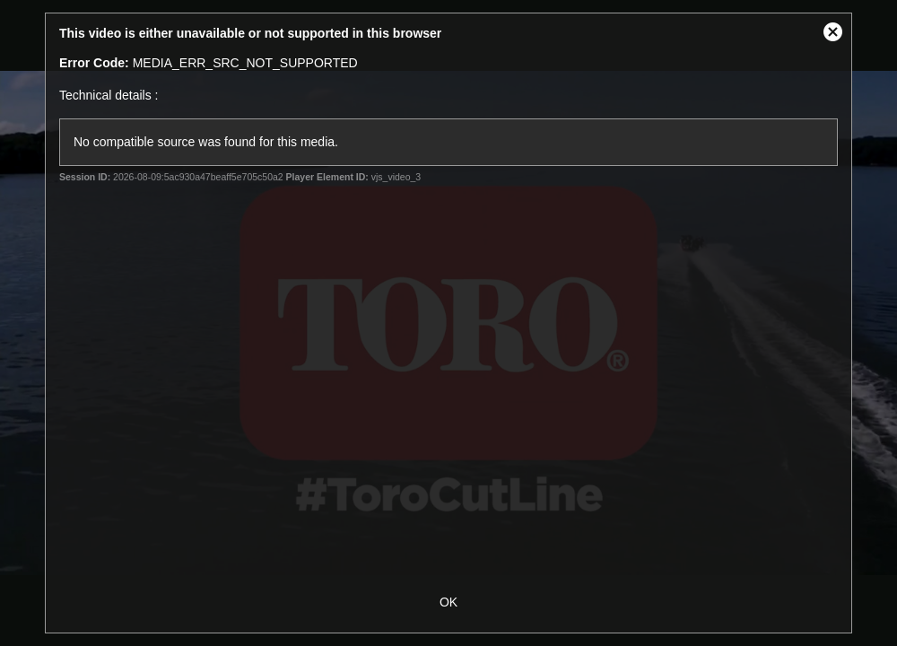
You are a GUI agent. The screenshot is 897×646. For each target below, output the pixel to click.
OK (448, 602)
